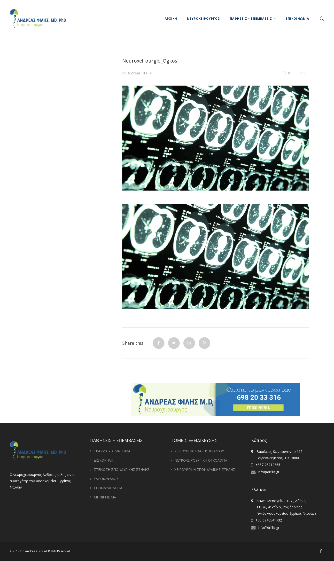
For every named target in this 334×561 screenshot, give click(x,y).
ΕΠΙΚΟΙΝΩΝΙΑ (297, 18)
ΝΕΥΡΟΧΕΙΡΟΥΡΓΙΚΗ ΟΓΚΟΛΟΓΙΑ (200, 460)
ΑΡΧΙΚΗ (171, 18)
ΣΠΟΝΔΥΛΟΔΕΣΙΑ (108, 488)
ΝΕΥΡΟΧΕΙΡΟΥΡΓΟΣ (203, 18)
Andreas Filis (137, 73)
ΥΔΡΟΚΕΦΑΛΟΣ (106, 478)
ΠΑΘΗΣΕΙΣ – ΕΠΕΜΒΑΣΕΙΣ (251, 18)
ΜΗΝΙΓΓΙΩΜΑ (105, 497)
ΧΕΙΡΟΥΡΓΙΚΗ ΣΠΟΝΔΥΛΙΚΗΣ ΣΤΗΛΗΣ (204, 469)
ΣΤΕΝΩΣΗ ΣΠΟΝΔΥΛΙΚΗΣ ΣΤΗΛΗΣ (121, 469)
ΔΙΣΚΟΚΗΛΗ (103, 460)
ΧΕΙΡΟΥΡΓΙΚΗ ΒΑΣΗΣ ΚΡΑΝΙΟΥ (199, 451)
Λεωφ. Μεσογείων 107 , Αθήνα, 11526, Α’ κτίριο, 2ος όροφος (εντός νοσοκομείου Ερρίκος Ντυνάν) (283, 507)
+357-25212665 (268, 464)
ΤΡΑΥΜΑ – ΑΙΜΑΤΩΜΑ (112, 451)
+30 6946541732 (269, 520)
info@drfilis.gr (268, 472)
